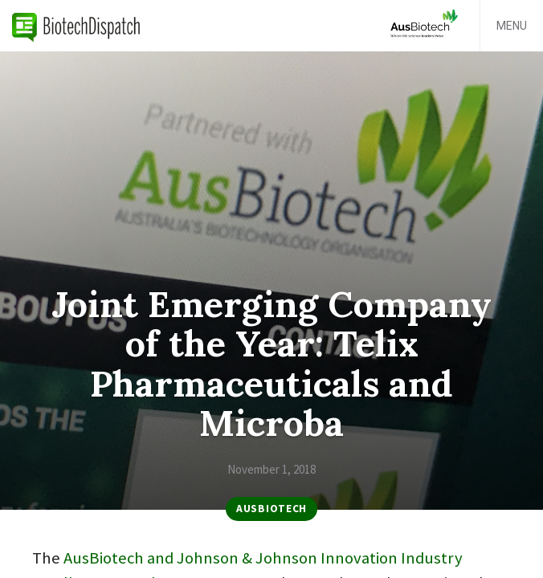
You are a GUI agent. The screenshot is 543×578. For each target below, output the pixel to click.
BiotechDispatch (76, 25)
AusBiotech (271, 508)
